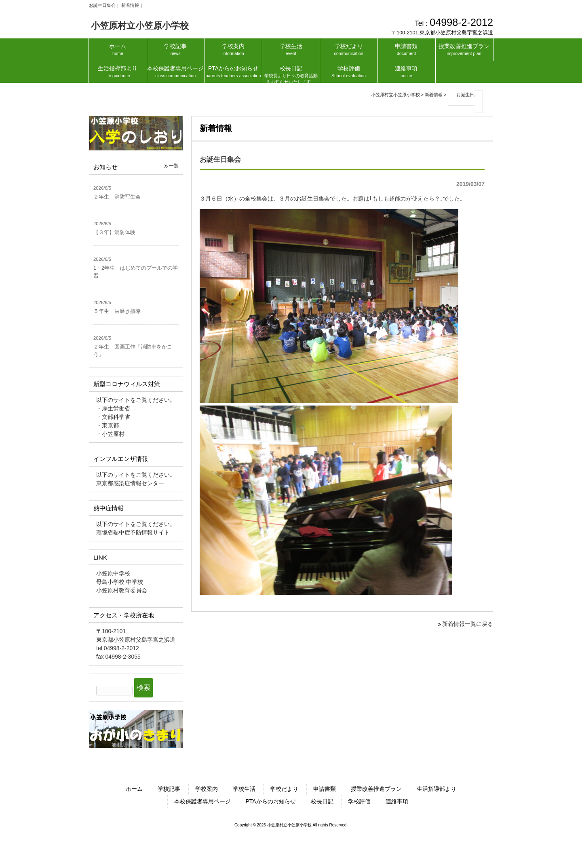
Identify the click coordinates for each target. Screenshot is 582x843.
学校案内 (206, 789)
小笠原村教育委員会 (121, 590)
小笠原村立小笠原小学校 (140, 26)
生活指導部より (436, 789)
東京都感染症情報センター (130, 483)
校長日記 (322, 801)
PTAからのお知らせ (271, 801)
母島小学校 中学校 (119, 582)
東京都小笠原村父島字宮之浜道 (135, 639)
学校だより (284, 789)
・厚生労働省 (113, 408)
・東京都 (107, 425)
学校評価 (359, 801)
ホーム (134, 789)
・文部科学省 (113, 417)
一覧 (174, 166)
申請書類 (324, 789)
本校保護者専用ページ (202, 801)
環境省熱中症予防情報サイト (133, 532)
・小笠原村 (110, 434)
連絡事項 (397, 801)
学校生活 (244, 789)
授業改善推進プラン (376, 789)
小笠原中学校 (113, 573)
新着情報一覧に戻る (467, 624)
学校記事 (169, 789)
